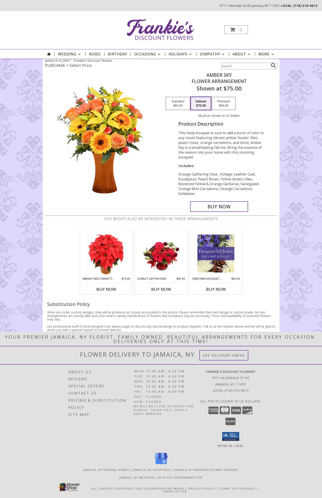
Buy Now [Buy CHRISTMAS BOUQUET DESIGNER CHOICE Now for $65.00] (216, 289)
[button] (236, 29)
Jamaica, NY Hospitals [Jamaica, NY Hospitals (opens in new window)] (151, 470)
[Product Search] (245, 66)
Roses (95, 54)
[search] (273, 65)
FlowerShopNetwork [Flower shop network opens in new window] (164, 488)
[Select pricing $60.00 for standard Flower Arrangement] (178, 103)
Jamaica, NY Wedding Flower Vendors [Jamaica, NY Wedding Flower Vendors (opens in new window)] (206, 470)
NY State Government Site (180, 477)
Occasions (147, 54)
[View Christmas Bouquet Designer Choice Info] (215, 253)
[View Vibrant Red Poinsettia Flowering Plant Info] (106, 253)
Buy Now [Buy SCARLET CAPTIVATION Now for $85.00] (161, 289)
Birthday (117, 54)
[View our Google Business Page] (161, 464)
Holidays (181, 54)
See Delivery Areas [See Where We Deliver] (224, 355)
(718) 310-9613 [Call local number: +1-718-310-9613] (305, 5)
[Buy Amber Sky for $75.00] (219, 206)
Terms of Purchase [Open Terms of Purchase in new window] (238, 488)
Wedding (70, 54)
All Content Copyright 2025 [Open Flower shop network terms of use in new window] (117, 488)
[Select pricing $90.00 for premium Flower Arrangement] (223, 103)
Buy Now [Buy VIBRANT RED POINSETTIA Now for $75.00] (106, 289)
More (266, 54)
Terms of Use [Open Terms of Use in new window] (175, 491)
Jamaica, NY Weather (136, 477)
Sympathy (212, 54)
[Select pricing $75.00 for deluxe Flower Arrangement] (201, 103)
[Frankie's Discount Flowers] (160, 28)
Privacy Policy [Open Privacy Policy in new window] (202, 488)
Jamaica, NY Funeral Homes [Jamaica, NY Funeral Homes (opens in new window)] (106, 470)
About (242, 54)
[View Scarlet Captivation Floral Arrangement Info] (161, 253)
